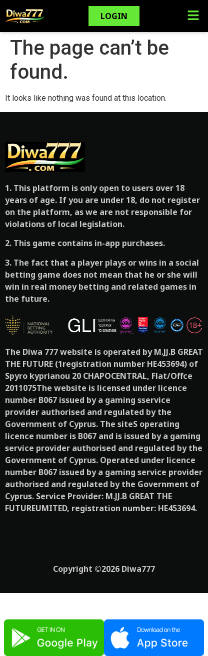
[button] (193, 16)
